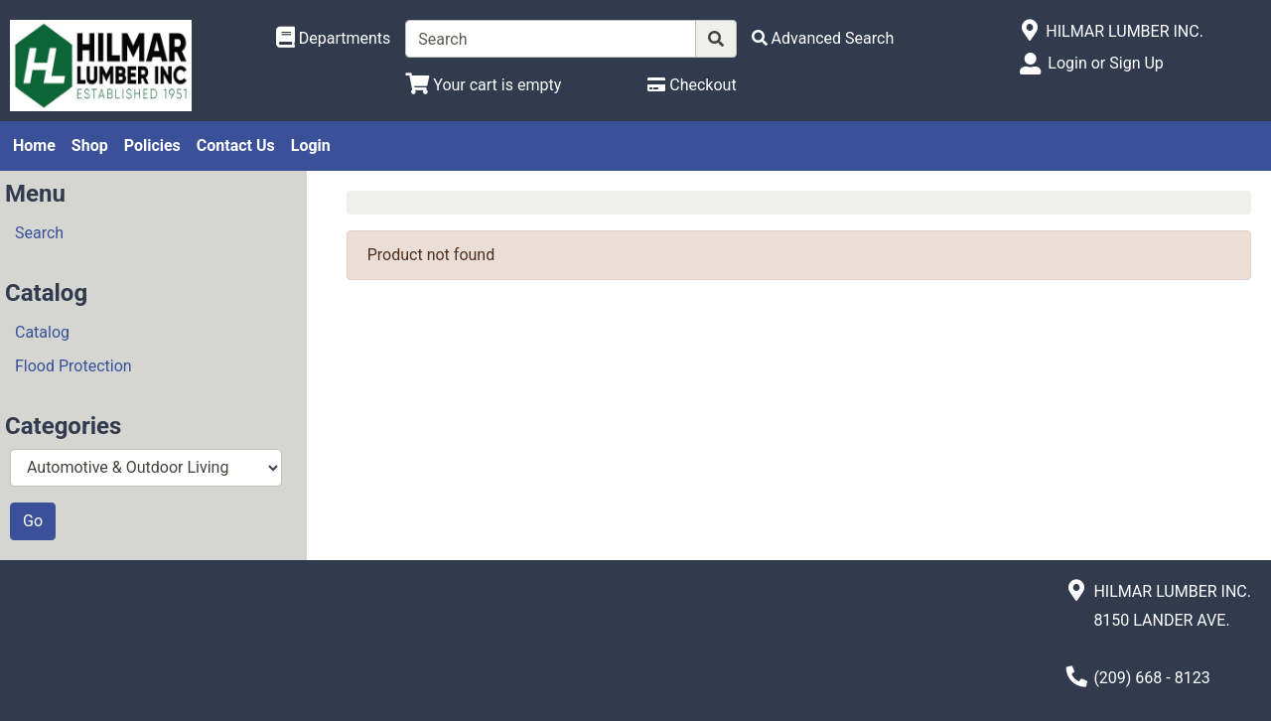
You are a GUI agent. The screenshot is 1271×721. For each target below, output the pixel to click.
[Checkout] (691, 84)
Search (39, 232)
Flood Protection (73, 366)
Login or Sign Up (1105, 63)
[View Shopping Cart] (483, 84)
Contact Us (236, 145)
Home (34, 145)
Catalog (42, 332)
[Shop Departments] (333, 39)
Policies (152, 145)
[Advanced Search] (823, 38)
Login (311, 145)
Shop (89, 145)
